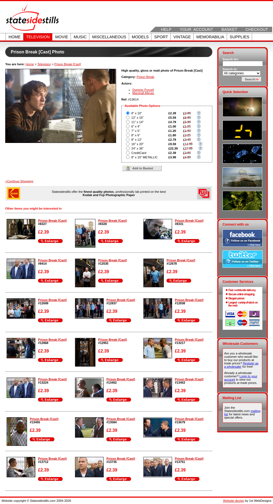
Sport (161, 37)
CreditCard (138, 153)
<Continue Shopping (19, 181)
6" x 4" (135, 126)
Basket (229, 29)
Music (80, 37)
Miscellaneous (109, 37)
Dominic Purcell (143, 89)
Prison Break (145, 76)
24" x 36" (137, 148)
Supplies (239, 37)
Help (166, 29)
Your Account (196, 29)
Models (140, 37)
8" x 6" (135, 135)
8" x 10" (136, 113)
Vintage (182, 37)
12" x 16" (137, 117)
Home (15, 37)
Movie (61, 37)
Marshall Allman (143, 93)
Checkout (256, 29)
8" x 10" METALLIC (144, 157)
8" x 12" (136, 139)
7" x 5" (135, 130)
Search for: (231, 59)
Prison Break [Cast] (67, 64)
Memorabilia (210, 37)
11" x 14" (137, 122)
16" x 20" (137, 144)
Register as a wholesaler (241, 365)
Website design (233, 500)
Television (38, 37)
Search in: (230, 69)
